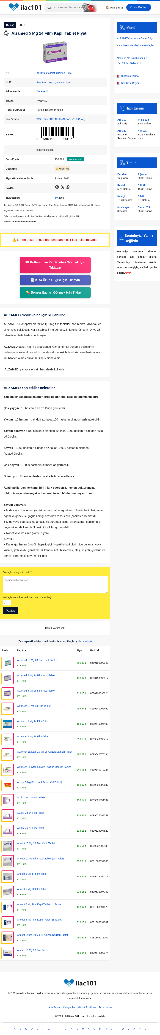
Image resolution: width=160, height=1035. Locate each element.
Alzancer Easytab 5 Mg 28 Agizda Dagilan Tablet (44, 767)
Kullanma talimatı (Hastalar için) (54, 73)
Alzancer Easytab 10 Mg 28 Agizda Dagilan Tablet (44, 751)
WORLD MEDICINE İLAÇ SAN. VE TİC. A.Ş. (61, 119)
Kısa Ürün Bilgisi (128, 83)
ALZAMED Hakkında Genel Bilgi (135, 38)
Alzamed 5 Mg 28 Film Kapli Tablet (36, 690)
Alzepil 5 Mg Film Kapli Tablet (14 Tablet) (39, 782)
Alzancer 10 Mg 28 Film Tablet (34, 705)
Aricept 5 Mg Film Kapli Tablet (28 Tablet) (39, 919)
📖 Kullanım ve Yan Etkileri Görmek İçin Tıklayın (55, 265)
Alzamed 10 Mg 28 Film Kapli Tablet (37, 660)
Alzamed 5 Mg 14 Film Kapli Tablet (36, 675)
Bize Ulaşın (105, 1007)
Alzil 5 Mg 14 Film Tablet (30, 812)
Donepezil (42, 91)
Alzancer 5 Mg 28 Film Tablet (33, 736)
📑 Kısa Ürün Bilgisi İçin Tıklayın (55, 280)
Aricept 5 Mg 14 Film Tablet (32, 873)
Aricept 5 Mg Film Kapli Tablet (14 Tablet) (39, 904)
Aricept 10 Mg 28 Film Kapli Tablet (36, 843)
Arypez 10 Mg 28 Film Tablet (33, 950)
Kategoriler (69, 1007)
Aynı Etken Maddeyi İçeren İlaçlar (135, 45)
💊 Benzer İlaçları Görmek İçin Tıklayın (55, 292)
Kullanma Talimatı (128, 76)
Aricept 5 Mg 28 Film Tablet (32, 889)
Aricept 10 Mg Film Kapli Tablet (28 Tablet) (40, 858)
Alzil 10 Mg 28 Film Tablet (31, 797)
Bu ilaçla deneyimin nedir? (17, 572)
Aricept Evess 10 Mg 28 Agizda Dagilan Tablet (42, 934)
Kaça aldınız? (75, 159)
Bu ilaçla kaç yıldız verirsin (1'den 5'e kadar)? (27, 597)
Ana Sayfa (54, 1007)
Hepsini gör (85, 641)
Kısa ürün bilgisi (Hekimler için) (54, 82)
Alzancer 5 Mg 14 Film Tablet (33, 721)
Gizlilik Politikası (87, 1007)
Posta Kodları (139, 7)
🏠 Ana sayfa (114, 7)
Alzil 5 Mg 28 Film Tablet (30, 828)
